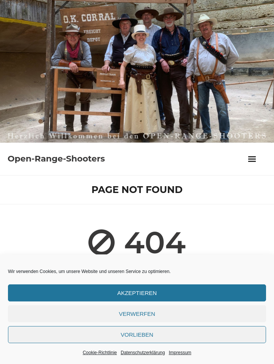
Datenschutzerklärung (143, 352)
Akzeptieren (137, 293)
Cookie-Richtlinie (100, 352)
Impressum (180, 352)
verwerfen (137, 314)
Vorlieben (137, 334)
